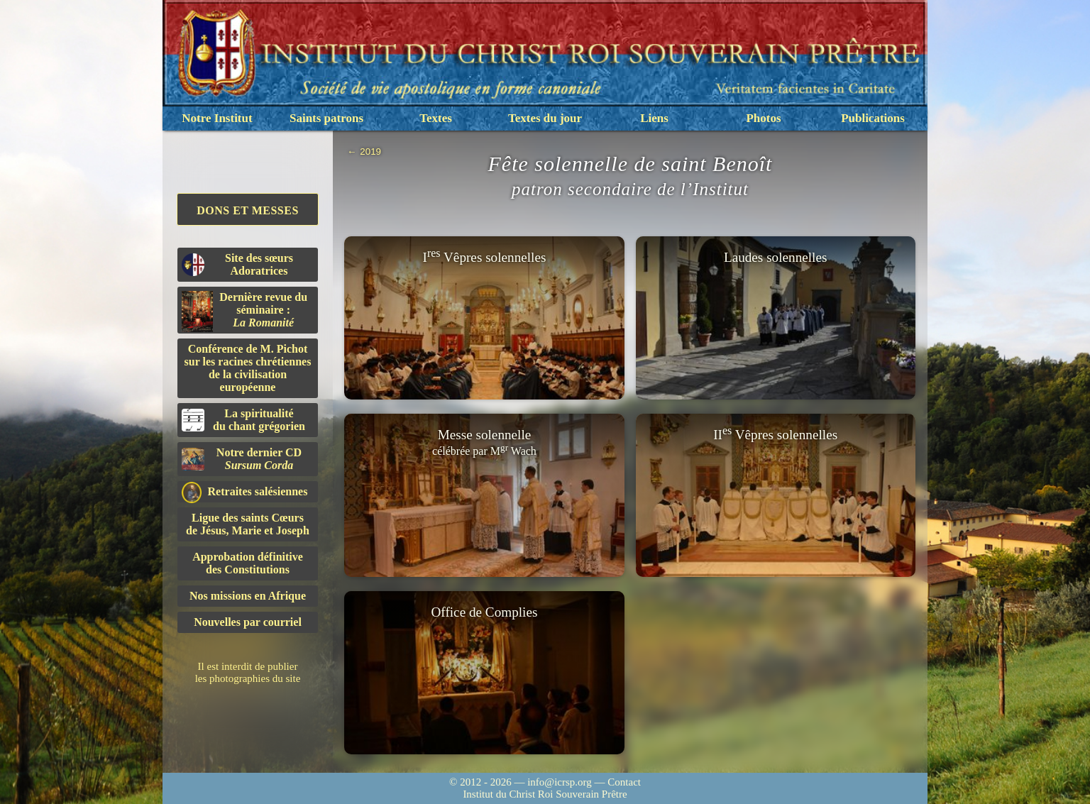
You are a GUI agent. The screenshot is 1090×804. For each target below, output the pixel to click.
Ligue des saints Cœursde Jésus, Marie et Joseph (247, 524)
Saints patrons (326, 118)
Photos (763, 118)
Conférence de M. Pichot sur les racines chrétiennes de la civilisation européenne (248, 368)
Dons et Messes (248, 210)
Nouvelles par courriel (248, 622)
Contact (624, 782)
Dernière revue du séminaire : (244, 311)
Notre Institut (217, 118)
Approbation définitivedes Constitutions (247, 563)
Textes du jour (545, 118)
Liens (654, 118)
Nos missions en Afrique (247, 596)
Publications (873, 118)
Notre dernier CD (242, 458)
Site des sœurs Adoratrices (237, 264)
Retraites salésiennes (244, 492)
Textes (435, 118)
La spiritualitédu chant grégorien (243, 419)
